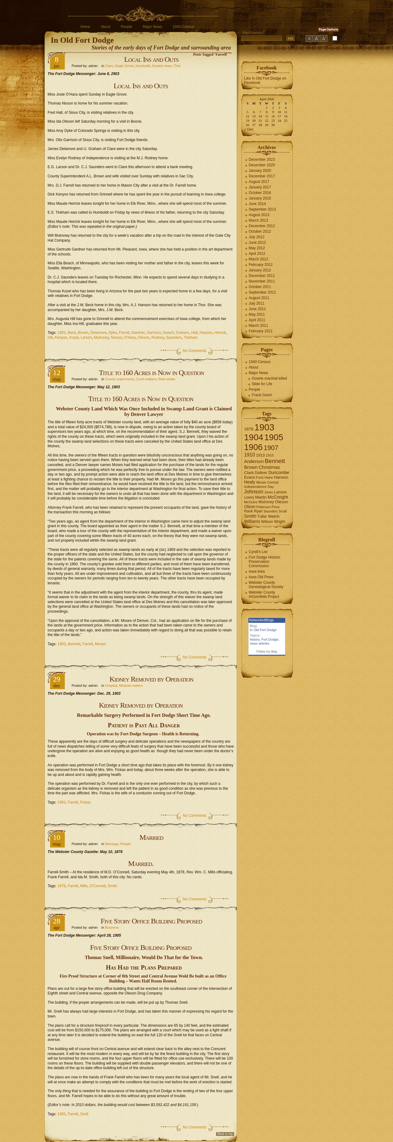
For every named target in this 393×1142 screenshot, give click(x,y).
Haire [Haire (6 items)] (268, 477)
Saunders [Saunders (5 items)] (271, 511)
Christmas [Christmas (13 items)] (269, 467)
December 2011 (262, 276)
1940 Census (183, 27)
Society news (162, 66)
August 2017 (259, 182)
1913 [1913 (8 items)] (260, 455)
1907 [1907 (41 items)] (271, 448)
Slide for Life (262, 384)
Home (85, 27)
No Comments (194, 351)
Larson (86, 337)
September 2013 (262, 209)
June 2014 (257, 204)
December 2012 (262, 226)
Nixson (116, 337)
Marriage (111, 844)
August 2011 (259, 298)
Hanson (206, 332)
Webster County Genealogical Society (266, 584)
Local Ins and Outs (151, 59)
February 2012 (261, 265)
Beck (72, 332)
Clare (109, 66)
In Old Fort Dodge (82, 40)
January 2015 (260, 198)
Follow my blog (266, 651)
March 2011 (258, 325)
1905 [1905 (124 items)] (273, 437)
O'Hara (130, 337)
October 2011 (260, 287)
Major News (152, 27)
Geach (168, 332)
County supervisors (119, 379)
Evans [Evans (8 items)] (249, 477)
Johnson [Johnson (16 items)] (253, 491)
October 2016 (260, 193)
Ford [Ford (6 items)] (259, 477)
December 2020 (262, 165)
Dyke (112, 332)
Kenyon (61, 337)
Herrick (220, 332)
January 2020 (260, 170)
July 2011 (256, 303)
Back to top (225, 1134)
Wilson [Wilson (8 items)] (267, 521)
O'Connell (98, 886)
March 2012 (258, 259)
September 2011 (262, 292)
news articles (260, 643)
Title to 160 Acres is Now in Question (151, 373)
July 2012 (256, 237)
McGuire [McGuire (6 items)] (251, 502)
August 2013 (259, 215)
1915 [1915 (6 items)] (270, 455)
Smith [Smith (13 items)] (250, 516)
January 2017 (260, 187)
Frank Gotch (262, 395)
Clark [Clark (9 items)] (249, 472)
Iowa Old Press (261, 577)
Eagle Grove (124, 66)
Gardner (138, 332)
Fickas (85, 802)
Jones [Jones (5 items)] (268, 492)
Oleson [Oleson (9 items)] (281, 502)
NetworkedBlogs (261, 620)
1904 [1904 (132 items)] (253, 437)
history (255, 639)
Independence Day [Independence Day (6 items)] (259, 486)
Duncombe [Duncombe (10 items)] (278, 472)
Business (112, 927)
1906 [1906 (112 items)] (253, 447)
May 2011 (257, 314)
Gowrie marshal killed (269, 378)
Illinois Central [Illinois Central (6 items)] (267, 482)
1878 (61, 886)
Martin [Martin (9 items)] (261, 497)
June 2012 (257, 242)
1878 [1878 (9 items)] (248, 429)
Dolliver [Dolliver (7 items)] (261, 473)
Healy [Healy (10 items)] (249, 482)
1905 (61, 1114)
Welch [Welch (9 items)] (273, 516)
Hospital (111, 685)
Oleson (144, 337)
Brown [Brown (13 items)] (251, 467)
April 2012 (257, 253)
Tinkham (191, 337)
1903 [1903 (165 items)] (264, 427)
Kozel (74, 337)
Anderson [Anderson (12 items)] (254, 461)
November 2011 (262, 281)
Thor (177, 66)
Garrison (154, 332)
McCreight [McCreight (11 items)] (278, 497)
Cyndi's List (258, 552)
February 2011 (261, 331)
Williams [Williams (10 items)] (252, 521)
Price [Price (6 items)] (276, 507)
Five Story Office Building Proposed (151, 921)
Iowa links (257, 571)
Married (151, 837)
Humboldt (143, 66)
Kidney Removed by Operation (151, 679)
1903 (61, 332)
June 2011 (257, 309)
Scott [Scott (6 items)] (283, 511)
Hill (50, 337)
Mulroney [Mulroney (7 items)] (266, 502)
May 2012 (257, 248)
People (126, 27)
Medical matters (131, 685)
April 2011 (257, 320)
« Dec (249, 129)
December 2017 (262, 176)
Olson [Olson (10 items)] (249, 506)
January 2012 (260, 270)
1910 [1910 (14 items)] (249, 454)
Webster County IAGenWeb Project (264, 594)
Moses (100, 644)
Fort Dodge (269, 639)
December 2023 (262, 159)
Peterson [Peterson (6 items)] (263, 507)
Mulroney (101, 337)
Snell (84, 1114)
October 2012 (260, 231)
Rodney (157, 337)
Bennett (74, 644)
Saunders (173, 337)
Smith (112, 886)
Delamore (98, 332)
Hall (194, 332)
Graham (182, 332)
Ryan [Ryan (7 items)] (258, 511)
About (105, 27)
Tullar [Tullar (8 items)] (262, 516)
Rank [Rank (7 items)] (248, 511)
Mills (84, 886)
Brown (83, 332)
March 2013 (258, 220)
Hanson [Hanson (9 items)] (281, 477)
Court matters (146, 379)
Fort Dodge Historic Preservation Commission (264, 561)
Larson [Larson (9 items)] (280, 492)
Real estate (166, 379)
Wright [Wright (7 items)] (279, 522)
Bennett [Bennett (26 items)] (275, 461)
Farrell (124, 332)
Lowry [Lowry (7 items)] (249, 497)
